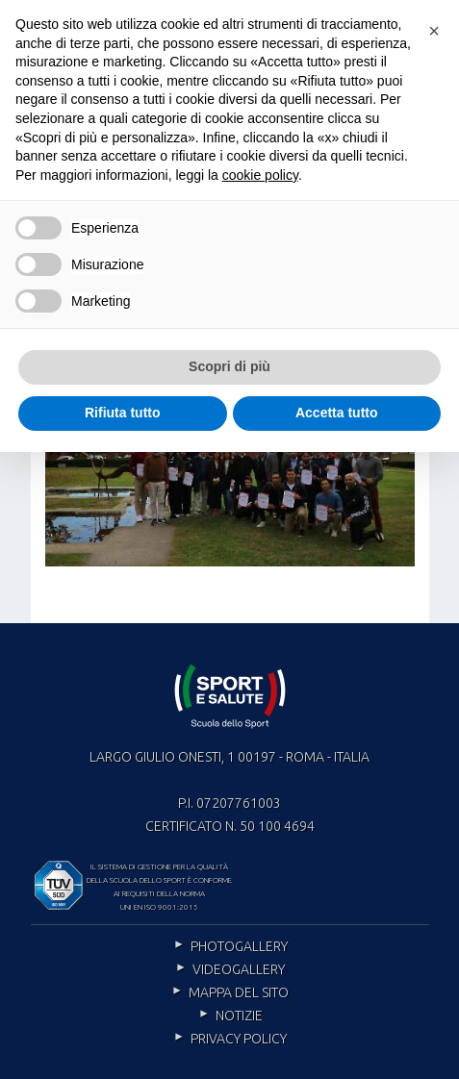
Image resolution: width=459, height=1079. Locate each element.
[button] (434, 30)
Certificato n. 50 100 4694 (230, 826)
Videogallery (238, 969)
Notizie (239, 1015)
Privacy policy (239, 1038)
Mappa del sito (239, 992)
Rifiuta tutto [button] (123, 412)
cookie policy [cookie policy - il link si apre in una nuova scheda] (260, 175)
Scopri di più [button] (229, 366)
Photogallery (239, 946)
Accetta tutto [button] (336, 412)
